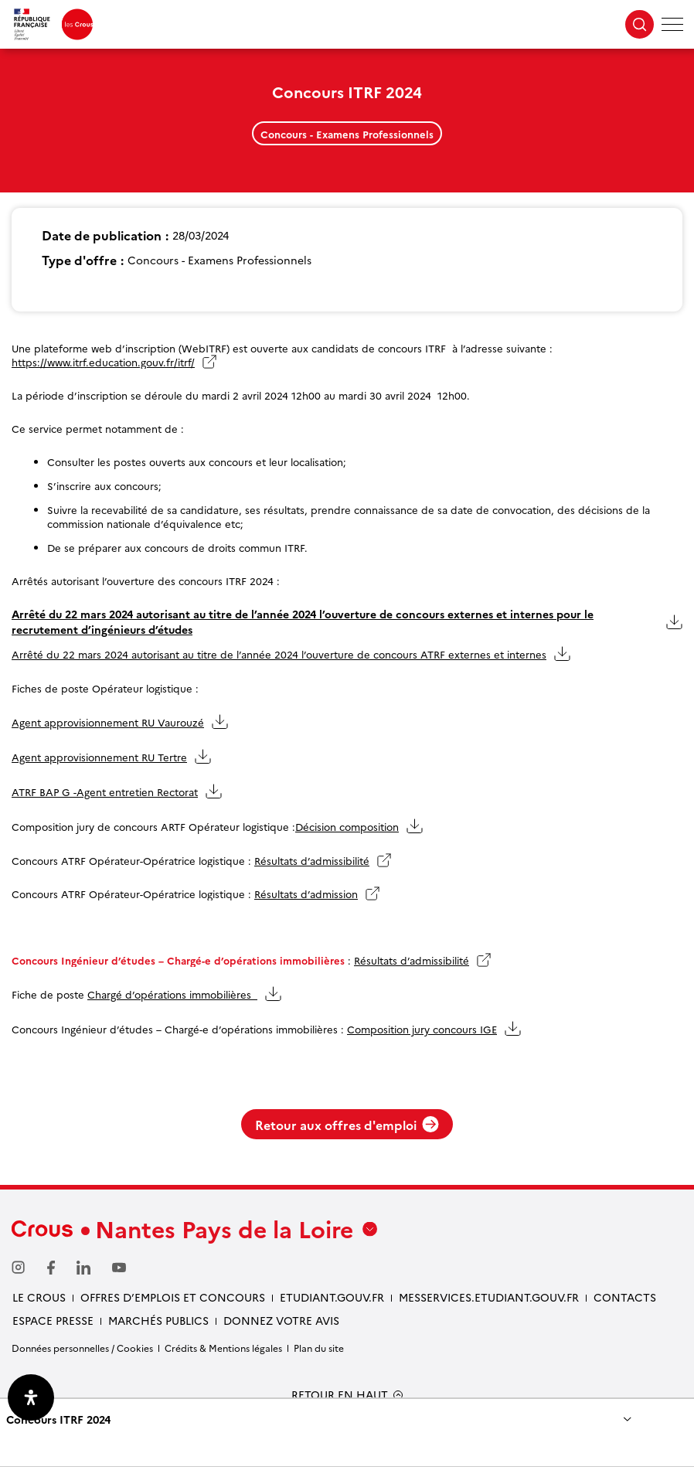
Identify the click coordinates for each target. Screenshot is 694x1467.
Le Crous (39, 1297)
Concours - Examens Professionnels (347, 134)
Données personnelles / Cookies (82, 1347)
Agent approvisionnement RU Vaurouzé (108, 722)
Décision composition (347, 826)
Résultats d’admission (306, 893)
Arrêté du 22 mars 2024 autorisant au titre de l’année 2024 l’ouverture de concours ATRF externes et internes (279, 654)
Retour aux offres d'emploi (347, 1124)
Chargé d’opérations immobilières (172, 994)
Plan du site (319, 1347)
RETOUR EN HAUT (339, 1394)
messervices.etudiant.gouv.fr (489, 1297)
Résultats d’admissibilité (311, 860)
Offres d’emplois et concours (172, 1297)
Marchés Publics (158, 1320)
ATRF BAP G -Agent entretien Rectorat (105, 791)
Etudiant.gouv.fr (332, 1297)
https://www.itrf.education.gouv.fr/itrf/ (103, 362)
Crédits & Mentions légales (223, 1347)
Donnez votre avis (281, 1320)
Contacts (625, 1297)
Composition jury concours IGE (422, 1029)
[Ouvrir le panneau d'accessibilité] (31, 1397)
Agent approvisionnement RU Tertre (99, 757)
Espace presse (53, 1320)
